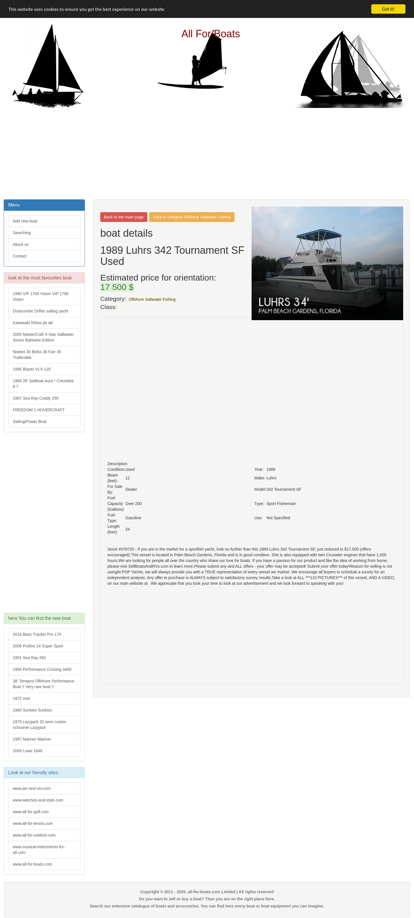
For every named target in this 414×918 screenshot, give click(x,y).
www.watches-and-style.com (38, 800)
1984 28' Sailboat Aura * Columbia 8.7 (43, 384)
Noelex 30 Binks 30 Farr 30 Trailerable (37, 354)
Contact (19, 256)
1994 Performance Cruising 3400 (42, 669)
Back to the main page (124, 217)
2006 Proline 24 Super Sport (38, 646)
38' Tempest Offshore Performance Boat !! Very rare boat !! (43, 684)
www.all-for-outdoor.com (34, 835)
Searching (22, 232)
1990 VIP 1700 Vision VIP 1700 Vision (40, 296)
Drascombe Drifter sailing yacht (40, 311)
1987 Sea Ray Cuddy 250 (35, 398)
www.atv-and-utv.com (32, 788)
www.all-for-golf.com (31, 811)
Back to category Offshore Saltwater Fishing (192, 217)
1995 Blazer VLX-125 (32, 369)
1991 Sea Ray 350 (29, 657)
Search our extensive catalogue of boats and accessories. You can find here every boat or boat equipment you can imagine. (207, 906)
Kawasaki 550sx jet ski (33, 322)
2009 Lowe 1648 (27, 751)
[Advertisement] (207, 153)
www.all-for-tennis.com (33, 823)
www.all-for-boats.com (32, 864)
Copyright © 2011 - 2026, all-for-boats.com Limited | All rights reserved (207, 892)
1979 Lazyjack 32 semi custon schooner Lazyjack (39, 724)
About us (20, 244)
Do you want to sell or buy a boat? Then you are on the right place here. (207, 899)
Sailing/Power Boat (29, 421)
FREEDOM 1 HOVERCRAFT (39, 410)
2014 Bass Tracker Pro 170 (37, 634)
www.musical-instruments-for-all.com (39, 850)
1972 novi (21, 698)
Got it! (388, 9)
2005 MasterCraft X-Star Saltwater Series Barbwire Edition (43, 337)
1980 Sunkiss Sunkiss (32, 710)
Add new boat (25, 221)
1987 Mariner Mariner (32, 739)
